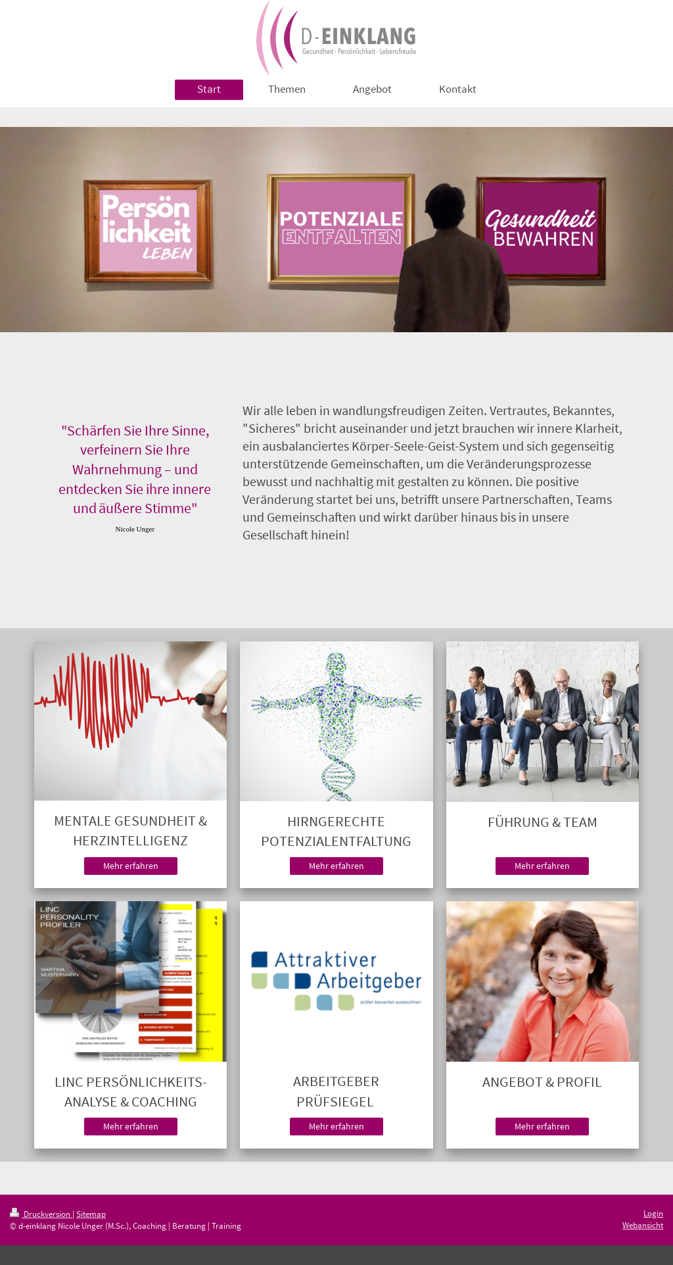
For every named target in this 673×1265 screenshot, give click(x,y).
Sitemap (91, 1214)
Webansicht (642, 1225)
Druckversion (41, 1214)
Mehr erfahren (130, 866)
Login (653, 1213)
